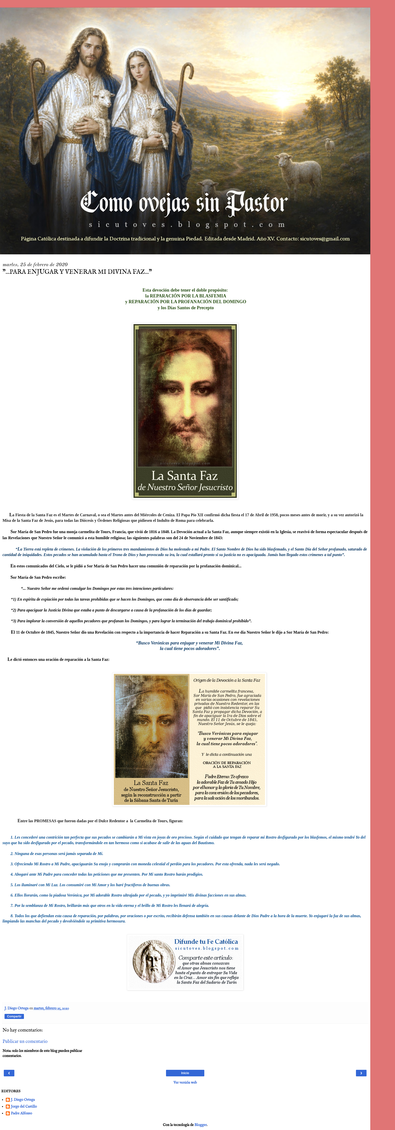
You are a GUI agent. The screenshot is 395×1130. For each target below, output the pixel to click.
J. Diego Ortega (23, 1100)
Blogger (200, 1125)
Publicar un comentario (25, 1042)
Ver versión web (185, 1082)
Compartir (14, 1016)
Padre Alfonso (21, 1113)
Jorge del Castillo (24, 1107)
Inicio (185, 1073)
